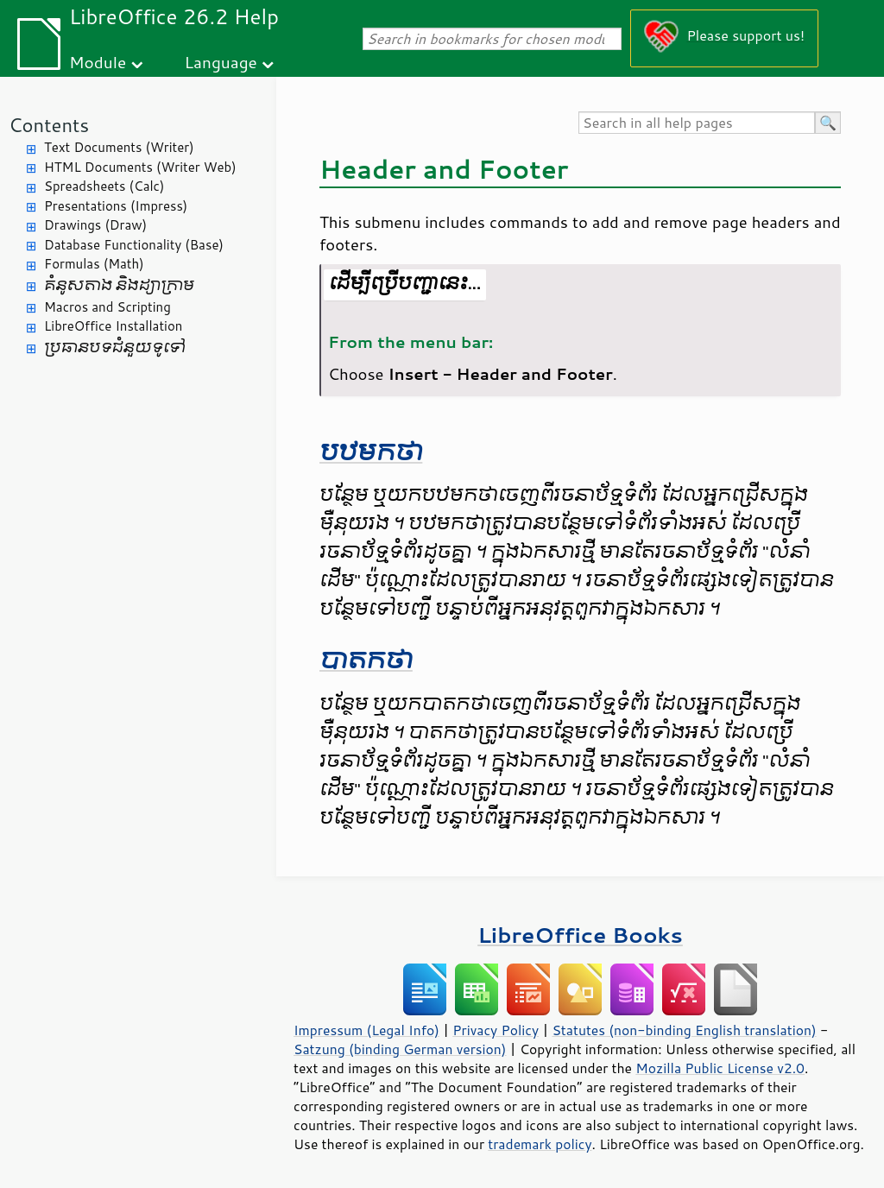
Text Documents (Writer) (119, 147)
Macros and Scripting (107, 307)
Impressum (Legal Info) (366, 1030)
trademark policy (539, 1143)
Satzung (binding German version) (400, 1049)
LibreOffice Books (580, 934)
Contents (49, 124)
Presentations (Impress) (115, 206)
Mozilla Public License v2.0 (720, 1067)
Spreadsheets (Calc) (104, 186)
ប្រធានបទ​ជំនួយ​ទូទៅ (115, 347)
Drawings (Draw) (95, 225)
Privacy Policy (495, 1030)
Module (97, 61)
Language (221, 61)
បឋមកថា (370, 452)
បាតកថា (366, 660)
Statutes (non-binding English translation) (684, 1030)
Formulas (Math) (94, 264)
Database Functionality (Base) (134, 245)
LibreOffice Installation (113, 326)
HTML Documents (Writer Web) (140, 167)
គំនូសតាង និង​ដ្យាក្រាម (119, 285)
